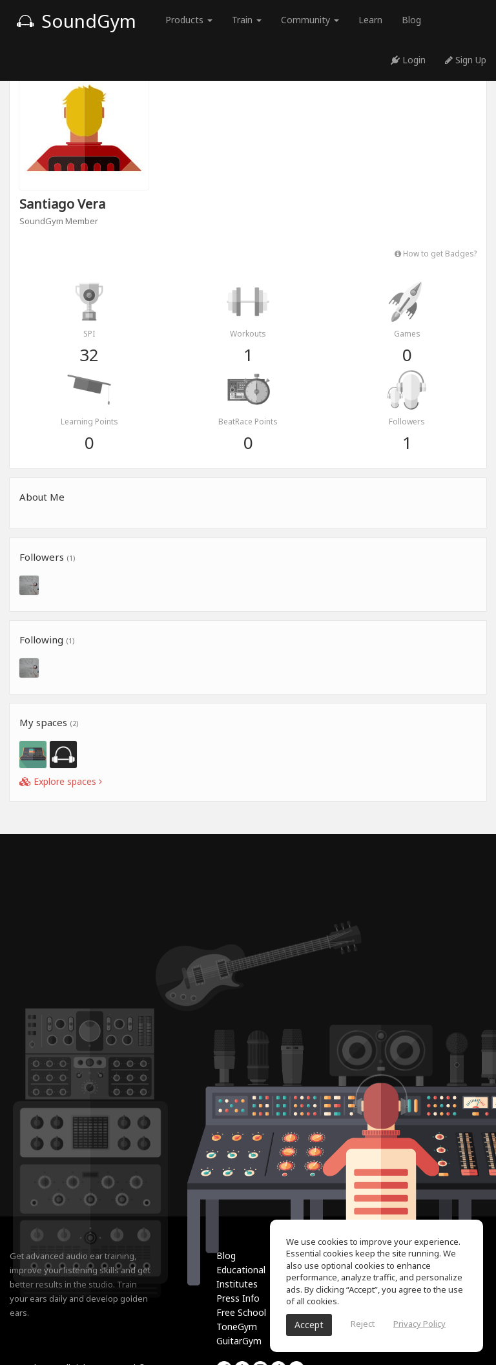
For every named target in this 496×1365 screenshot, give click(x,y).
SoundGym (76, 20)
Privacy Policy (419, 1323)
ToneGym (236, 1326)
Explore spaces (60, 781)
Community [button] (310, 20)
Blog (411, 20)
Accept (309, 1324)
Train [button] (247, 20)
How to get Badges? (436, 253)
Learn (370, 20)
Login (408, 60)
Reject (363, 1323)
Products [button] (188, 20)
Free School (241, 1312)
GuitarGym (239, 1341)
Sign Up (465, 60)
